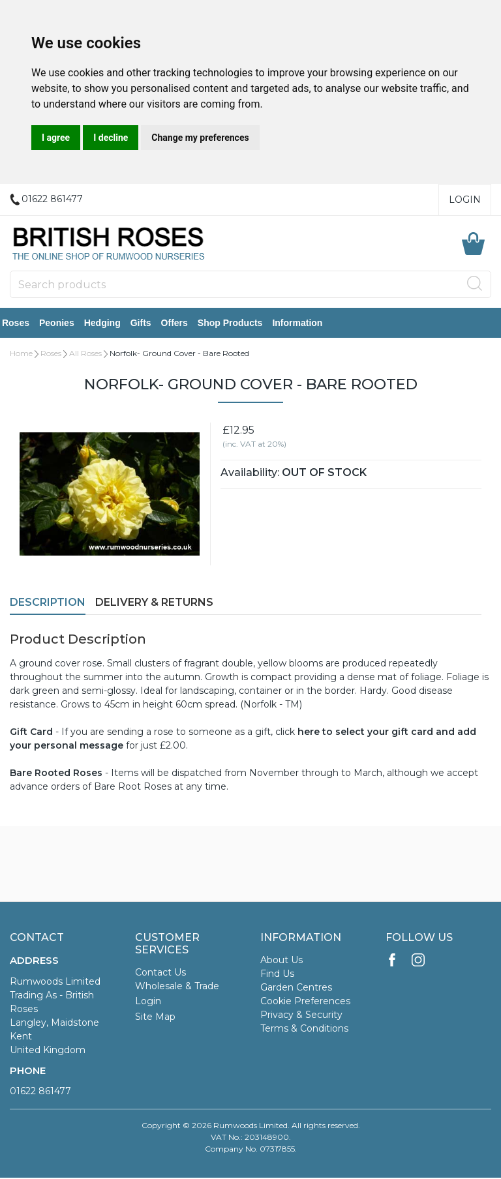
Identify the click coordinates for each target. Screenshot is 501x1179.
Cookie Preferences (305, 1002)
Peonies (64, 323)
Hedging (110, 323)
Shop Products (238, 323)
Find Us (277, 975)
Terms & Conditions (304, 1030)
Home (21, 354)
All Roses (85, 354)
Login (465, 199)
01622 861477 (40, 1092)
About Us (281, 961)
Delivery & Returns (154, 603)
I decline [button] (110, 137)
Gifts (148, 323)
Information (305, 323)
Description (47, 603)
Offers (182, 323)
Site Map (155, 1018)
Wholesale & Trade (177, 987)
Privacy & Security (301, 1016)
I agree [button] (56, 137)
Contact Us (160, 973)
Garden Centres (296, 988)
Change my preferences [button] (200, 137)
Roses (23, 323)
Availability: (249, 474)
